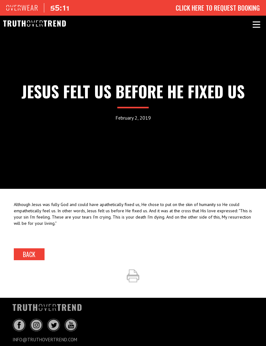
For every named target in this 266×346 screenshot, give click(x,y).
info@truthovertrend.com (45, 340)
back (29, 254)
